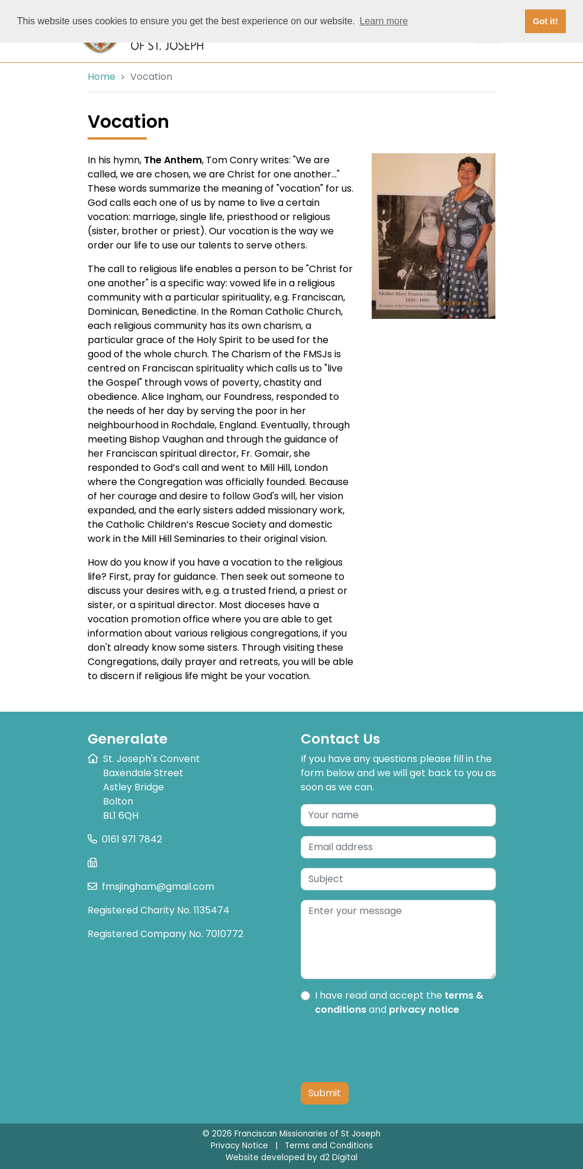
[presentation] (391, 1049)
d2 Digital (338, 1157)
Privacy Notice (239, 1145)
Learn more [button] (383, 21)
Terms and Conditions (329, 1145)
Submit (324, 1093)
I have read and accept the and (399, 1002)
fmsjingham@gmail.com (158, 886)
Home (101, 76)
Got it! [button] (545, 21)
